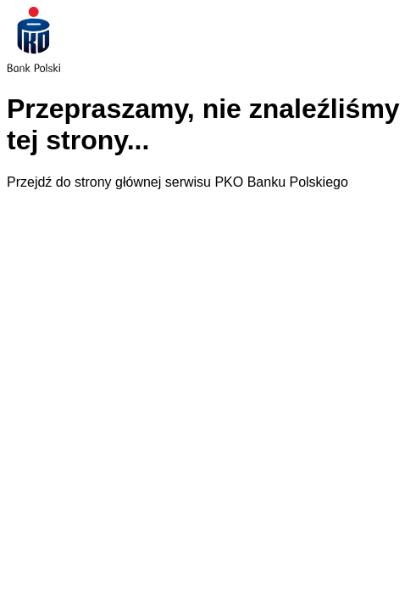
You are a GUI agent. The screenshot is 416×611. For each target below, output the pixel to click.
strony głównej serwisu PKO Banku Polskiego (211, 182)
